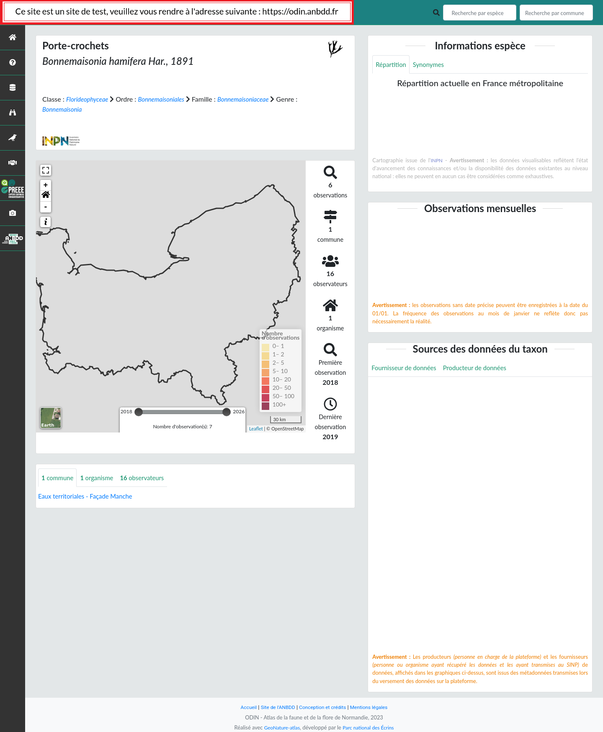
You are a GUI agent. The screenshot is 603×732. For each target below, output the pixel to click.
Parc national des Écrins (369, 727)
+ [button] (46, 185)
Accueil (244, 707)
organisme (101, 477)
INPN (436, 161)
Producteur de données (482, 369)
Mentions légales (373, 707)
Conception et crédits (323, 707)
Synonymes (432, 65)
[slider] (138, 411)
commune (58, 477)
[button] (45, 195)
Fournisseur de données (406, 369)
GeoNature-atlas (279, 727)
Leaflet (256, 428)
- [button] (46, 207)
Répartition (392, 65)
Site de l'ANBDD (275, 707)
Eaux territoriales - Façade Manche (89, 496)
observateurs (149, 477)
